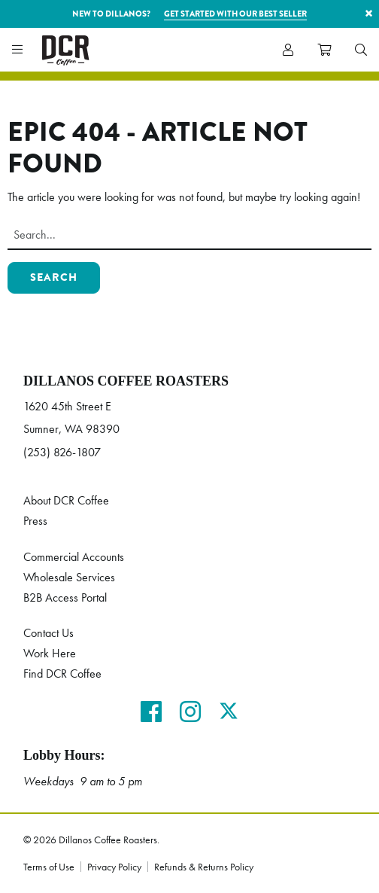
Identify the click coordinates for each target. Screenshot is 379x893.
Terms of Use (48, 866)
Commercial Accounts (73, 557)
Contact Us (48, 633)
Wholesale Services (69, 577)
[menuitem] (361, 50)
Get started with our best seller (235, 14)
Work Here (49, 653)
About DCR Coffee (66, 500)
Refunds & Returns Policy (203, 866)
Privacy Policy (114, 866)
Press (35, 521)
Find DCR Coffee (62, 673)
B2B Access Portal (65, 597)
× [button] (369, 13)
